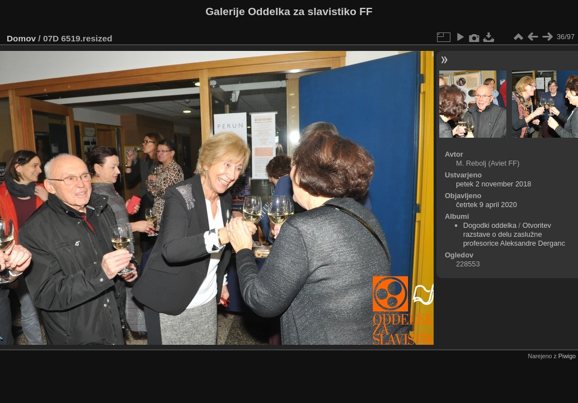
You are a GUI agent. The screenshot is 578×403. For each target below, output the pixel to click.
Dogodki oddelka (489, 225)
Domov (21, 38)
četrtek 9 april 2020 (486, 204)
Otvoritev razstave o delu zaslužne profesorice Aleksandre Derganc (514, 234)
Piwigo (567, 356)
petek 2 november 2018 (493, 184)
